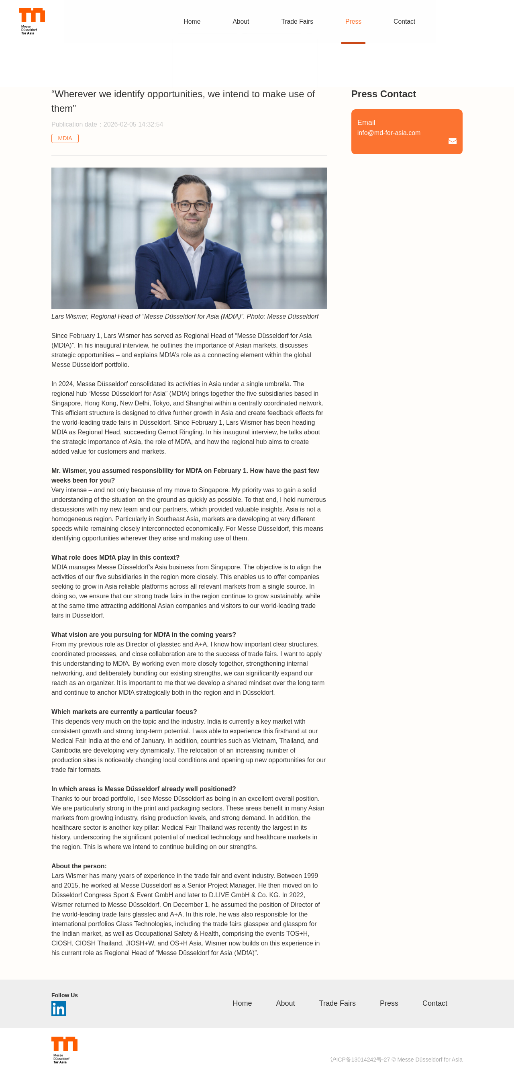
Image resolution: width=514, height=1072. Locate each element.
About (285, 1003)
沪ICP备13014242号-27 (360, 1059)
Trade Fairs (337, 1003)
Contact (434, 1003)
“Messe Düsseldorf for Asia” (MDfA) (139, 393)
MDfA (65, 138)
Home (242, 1003)
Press (389, 1003)
